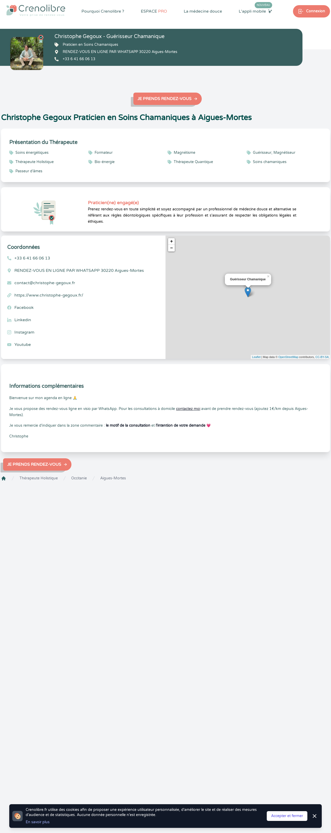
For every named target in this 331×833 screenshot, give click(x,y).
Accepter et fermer (287, 816)
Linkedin (22, 320)
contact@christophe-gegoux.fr (44, 282)
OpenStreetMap (288, 357)
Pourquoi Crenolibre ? (102, 11)
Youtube (22, 344)
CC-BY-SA (322, 357)
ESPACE (154, 11)
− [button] (171, 248)
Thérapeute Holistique (39, 478)
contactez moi (188, 409)
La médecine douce (203, 11)
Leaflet (256, 357)
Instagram (24, 332)
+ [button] (171, 241)
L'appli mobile (255, 11)
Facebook (24, 307)
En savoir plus (38, 822)
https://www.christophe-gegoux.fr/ (48, 295)
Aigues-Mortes (113, 478)
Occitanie (79, 478)
